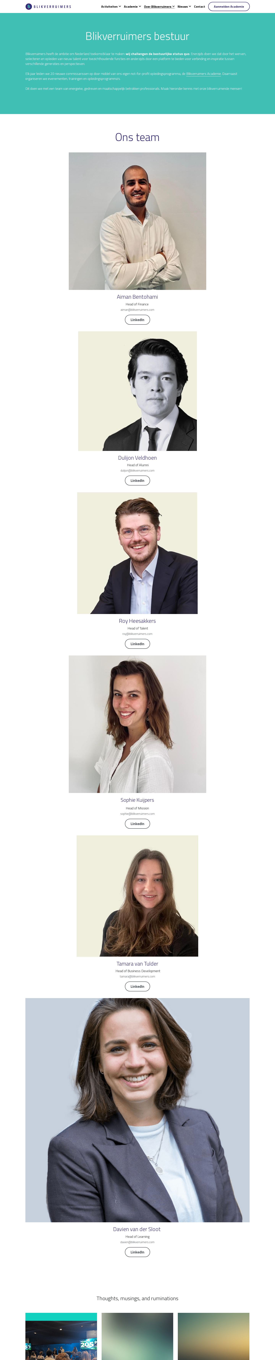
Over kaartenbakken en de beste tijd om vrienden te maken (136, 844)
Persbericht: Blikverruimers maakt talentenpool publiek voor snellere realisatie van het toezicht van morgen (61, 736)
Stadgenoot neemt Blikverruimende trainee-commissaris (208, 1061)
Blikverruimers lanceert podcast (124, 523)
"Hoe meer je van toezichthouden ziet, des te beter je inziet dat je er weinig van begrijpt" (60, 950)
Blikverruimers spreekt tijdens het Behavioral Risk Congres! (60, 1061)
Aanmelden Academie (229, 6)
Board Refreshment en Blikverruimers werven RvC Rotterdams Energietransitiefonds (213, 628)
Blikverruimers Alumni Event (45, 523)
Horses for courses (191, 732)
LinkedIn (61, 271)
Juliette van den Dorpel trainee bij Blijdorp (206, 523)
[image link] (48, 6)
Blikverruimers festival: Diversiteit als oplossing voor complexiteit (58, 1167)
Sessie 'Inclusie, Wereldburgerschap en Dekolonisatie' (129, 734)
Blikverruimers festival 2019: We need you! (132, 948)
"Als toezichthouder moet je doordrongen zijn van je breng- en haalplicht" (213, 844)
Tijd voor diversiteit (115, 1059)
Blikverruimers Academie (155, 88)
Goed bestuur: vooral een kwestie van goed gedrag (60, 842)
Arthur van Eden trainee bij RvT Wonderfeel (55, 625)
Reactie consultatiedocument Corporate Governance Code (129, 628)
